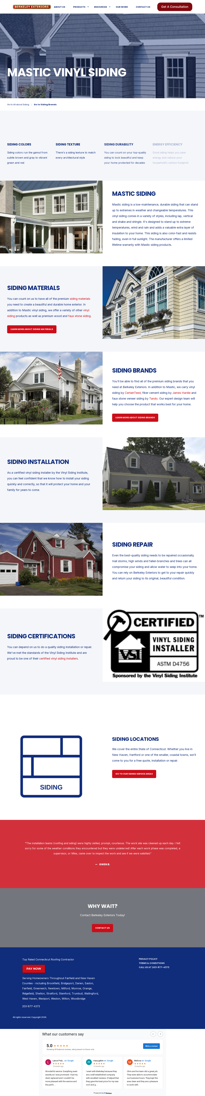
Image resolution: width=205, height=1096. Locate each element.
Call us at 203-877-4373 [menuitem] (154, 967)
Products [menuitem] (79, 6)
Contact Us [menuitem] (143, 6)
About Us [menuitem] (59, 6)
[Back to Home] (32, 6)
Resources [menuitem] (100, 6)
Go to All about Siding (18, 104)
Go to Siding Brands (45, 104)
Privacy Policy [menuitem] (148, 959)
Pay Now (33, 968)
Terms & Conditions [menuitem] (152, 963)
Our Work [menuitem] (122, 6)
